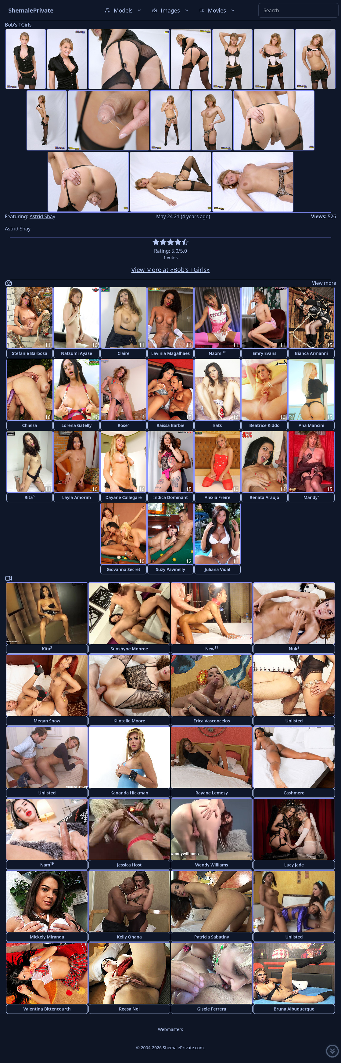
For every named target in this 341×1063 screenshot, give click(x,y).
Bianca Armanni (311, 353)
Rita (30, 497)
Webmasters (170, 1029)
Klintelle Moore (129, 721)
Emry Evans (264, 353)
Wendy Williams (211, 865)
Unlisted (294, 721)
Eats (217, 425)
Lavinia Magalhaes (170, 353)
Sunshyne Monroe (129, 649)
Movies (217, 10)
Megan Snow (47, 721)
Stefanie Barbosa (29, 353)
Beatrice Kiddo (264, 425)
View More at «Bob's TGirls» (170, 270)
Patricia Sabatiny (211, 937)
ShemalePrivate (31, 10)
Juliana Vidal (217, 569)
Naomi (217, 353)
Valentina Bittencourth (46, 1009)
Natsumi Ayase (76, 353)
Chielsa (29, 425)
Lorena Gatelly (77, 425)
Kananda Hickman (129, 793)
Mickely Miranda (47, 937)
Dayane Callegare (123, 497)
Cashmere (294, 793)
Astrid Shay (42, 216)
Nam (47, 864)
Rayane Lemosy (212, 793)
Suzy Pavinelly (170, 569)
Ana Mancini (311, 425)
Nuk (294, 648)
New (211, 648)
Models (123, 10)
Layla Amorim (76, 497)
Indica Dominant (170, 497)
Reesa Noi (129, 1009)
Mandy (311, 497)
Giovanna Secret (124, 569)
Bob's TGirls (18, 24)
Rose (124, 425)
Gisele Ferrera (211, 1009)
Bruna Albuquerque (294, 1009)
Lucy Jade (294, 865)
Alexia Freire (217, 497)
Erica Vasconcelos (211, 721)
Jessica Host (129, 865)
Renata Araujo (264, 497)
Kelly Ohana (129, 937)
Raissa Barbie (170, 425)
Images (171, 10)
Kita (47, 648)
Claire (123, 353)
